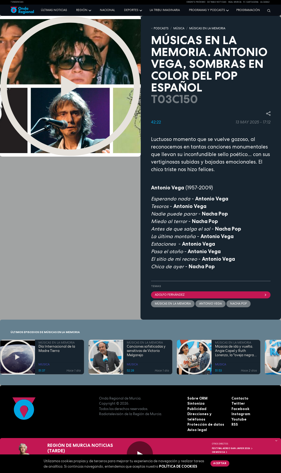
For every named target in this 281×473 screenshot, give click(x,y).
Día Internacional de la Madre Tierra (56, 348)
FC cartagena (250, 2)
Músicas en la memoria (173, 303)
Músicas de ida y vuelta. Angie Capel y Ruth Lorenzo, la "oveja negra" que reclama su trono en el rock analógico (235, 351)
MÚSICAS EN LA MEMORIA (207, 28)
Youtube (239, 419)
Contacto (239, 398)
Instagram (240, 414)
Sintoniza (196, 403)
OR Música (219, 452)
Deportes (131, 10)
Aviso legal (197, 430)
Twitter (238, 403)
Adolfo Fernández (211, 294)
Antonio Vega (210, 303)
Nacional (107, 10)
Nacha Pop (238, 303)
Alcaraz (265, 2)
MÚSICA (178, 28)
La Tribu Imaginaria (165, 10)
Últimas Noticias (216, 2)
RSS (234, 424)
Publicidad (196, 409)
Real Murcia (234, 2)
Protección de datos (205, 424)
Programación (248, 10)
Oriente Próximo (195, 2)
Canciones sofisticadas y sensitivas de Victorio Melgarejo (146, 351)
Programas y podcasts (207, 10)
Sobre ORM (197, 398)
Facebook (240, 409)
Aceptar (219, 463)
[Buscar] (268, 10)
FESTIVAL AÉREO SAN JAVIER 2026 (232, 448)
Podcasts (161, 28)
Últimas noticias (54, 10)
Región (81, 10)
